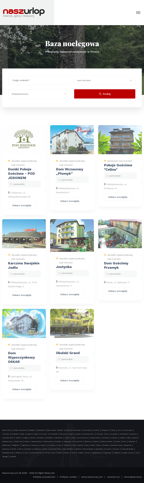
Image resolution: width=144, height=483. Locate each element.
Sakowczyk (127, 445)
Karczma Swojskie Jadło (23, 267)
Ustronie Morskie (36, 453)
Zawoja (124, 453)
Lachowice (105, 438)
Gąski (71, 434)
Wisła (87, 453)
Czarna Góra (128, 430)
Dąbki (22, 434)
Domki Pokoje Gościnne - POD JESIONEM (21, 175)
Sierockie (28, 449)
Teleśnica (19, 453)
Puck (59, 445)
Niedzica (96, 441)
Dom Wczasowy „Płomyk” (69, 173)
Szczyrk (108, 449)
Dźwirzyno (63, 434)
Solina (45, 449)
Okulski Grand (68, 355)
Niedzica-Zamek (106, 441)
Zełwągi (5, 456)
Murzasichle (77, 441)
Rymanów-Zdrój (116, 445)
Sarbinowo (5, 449)
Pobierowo (132, 441)
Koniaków (40, 438)
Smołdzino (37, 449)
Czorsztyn (5, 434)
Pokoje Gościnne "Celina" (118, 169)
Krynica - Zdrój (69, 438)
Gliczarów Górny (88, 434)
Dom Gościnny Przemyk (116, 267)
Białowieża (40, 430)
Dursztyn (43, 434)
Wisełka (80, 453)
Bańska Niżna (7, 430)
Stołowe (78, 449)
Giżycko (78, 434)
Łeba (128, 438)
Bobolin (60, 430)
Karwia (32, 438)
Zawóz (131, 453)
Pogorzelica (25, 445)
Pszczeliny (52, 445)
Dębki (36, 434)
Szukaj (105, 93)
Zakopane (116, 453)
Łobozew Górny (7, 441)
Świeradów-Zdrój (8, 453)
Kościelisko (58, 438)
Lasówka (114, 438)
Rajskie (80, 445)
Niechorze (87, 441)
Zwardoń (13, 456)
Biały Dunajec (51, 430)
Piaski (124, 441)
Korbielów (49, 438)
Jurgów (25, 438)
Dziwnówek (53, 434)
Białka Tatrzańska (20, 430)
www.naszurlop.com (92, 477)
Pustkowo (66, 445)
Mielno (27, 441)
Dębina (29, 434)
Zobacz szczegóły (21, 207)
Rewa (87, 445)
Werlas (59, 453)
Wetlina (66, 453)
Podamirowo (6, 445)
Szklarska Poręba (127, 449)
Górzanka (99, 434)
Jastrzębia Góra (7, 438)
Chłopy (112, 430)
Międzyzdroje (48, 441)
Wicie (73, 453)
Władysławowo (97, 453)
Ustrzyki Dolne (50, 453)
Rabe (74, 445)
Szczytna (116, 449)
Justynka (64, 269)
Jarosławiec (124, 434)
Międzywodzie (36, 441)
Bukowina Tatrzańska (73, 430)
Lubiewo (122, 438)
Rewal (93, 445)
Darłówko (15, 434)
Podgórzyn (16, 445)
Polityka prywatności (44, 477)
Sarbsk (13, 449)
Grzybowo (114, 434)
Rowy (99, 445)
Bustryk (96, 430)
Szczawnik (99, 449)
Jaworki (18, 438)
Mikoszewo (67, 441)
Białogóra (31, 430)
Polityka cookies (68, 477)
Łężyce (134, 438)
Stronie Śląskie (88, 449)
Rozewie (106, 445)
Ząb (137, 453)
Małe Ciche (19, 441)
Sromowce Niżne (55, 449)
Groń (107, 434)
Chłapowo (104, 430)
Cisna (119, 430)
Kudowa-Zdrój (95, 438)
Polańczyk (35, 445)
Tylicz (26, 453)
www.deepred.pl (133, 477)
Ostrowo (117, 441)
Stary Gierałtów (68, 449)
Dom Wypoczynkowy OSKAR (21, 359)
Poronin (43, 445)
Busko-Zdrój (87, 430)
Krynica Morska (82, 438)
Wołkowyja (107, 453)
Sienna (20, 449)
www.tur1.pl (113, 477)
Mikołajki (58, 441)
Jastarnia (133, 434)
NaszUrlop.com (10, 473)
